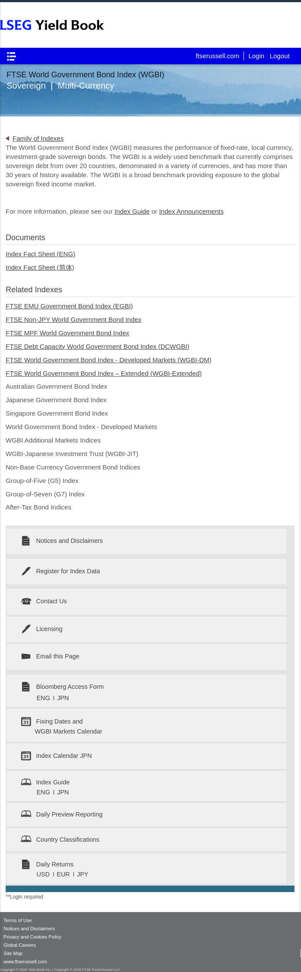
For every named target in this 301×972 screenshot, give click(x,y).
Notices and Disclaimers (62, 541)
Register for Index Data (60, 572)
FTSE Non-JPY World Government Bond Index (73, 319)
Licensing (41, 629)
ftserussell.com (217, 56)
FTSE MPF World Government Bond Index (67, 333)
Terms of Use (17, 920)
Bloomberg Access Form (62, 687)
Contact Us (44, 602)
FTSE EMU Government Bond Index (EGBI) (69, 306)
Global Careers (19, 945)
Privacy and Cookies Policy (32, 936)
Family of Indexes (38, 138)
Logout (280, 56)
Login (256, 56)
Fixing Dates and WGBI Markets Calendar (61, 725)
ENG (44, 697)
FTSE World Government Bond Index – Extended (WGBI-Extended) (104, 373)
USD (44, 874)
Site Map (12, 953)
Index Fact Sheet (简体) (40, 267)
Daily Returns (47, 864)
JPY (82, 874)
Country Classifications (60, 839)
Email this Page (50, 657)
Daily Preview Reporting (61, 814)
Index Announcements (191, 211)
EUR (64, 874)
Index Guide (132, 211)
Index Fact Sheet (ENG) (40, 254)
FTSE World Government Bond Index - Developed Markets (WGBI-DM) (108, 360)
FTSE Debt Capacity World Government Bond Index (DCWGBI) (97, 346)
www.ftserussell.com (25, 961)
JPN (63, 697)
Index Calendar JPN (56, 756)
